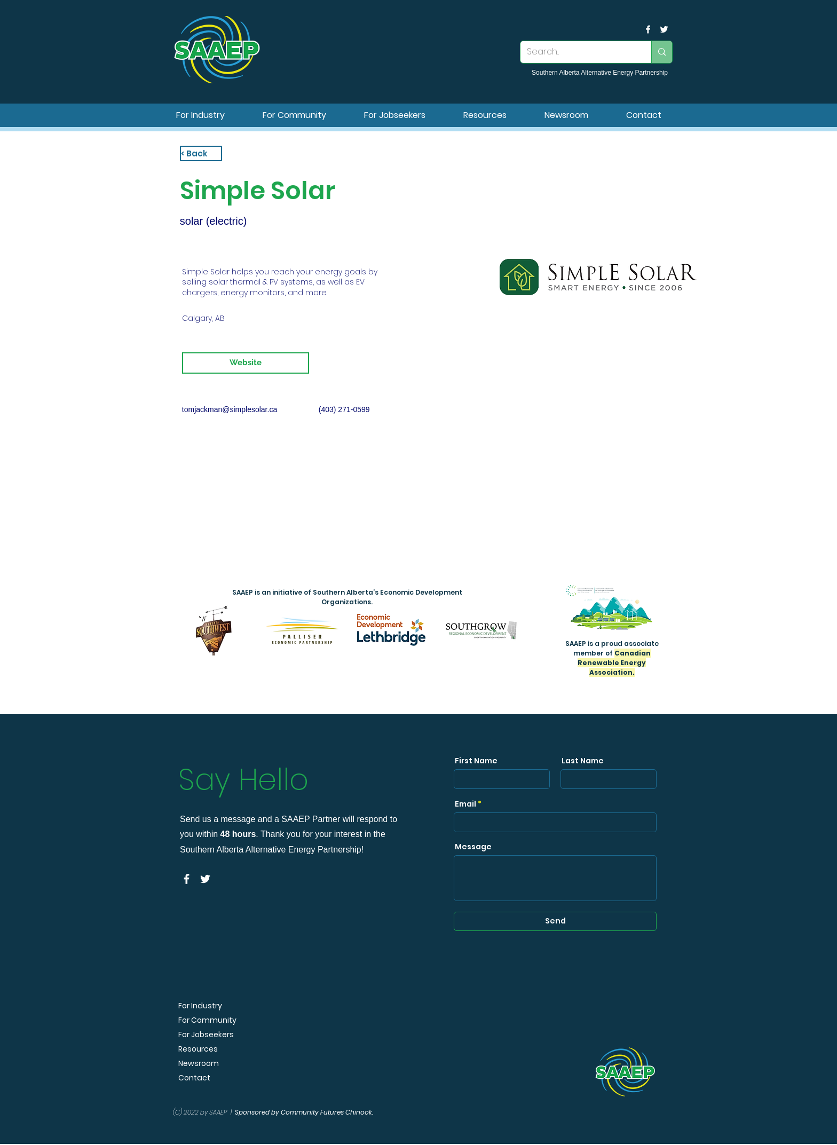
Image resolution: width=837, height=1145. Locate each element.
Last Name (583, 760)
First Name (476, 760)
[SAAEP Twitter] (664, 29)
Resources (198, 1049)
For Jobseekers (206, 1035)
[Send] (555, 921)
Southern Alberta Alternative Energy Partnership (600, 72)
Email (465, 804)
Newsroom (198, 1064)
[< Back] (201, 153)
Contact (194, 1078)
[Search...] (578, 52)
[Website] (245, 363)
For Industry (200, 1006)
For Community (207, 1020)
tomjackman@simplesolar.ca (229, 409)
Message (473, 846)
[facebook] (648, 29)
